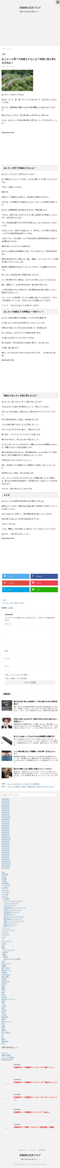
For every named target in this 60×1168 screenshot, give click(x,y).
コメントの (8, 1057)
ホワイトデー (7, 941)
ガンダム (5, 890)
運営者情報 (42, 1150)
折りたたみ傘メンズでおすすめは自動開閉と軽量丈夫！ (35, 736)
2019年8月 (6, 819)
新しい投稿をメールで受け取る (17, 678)
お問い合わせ (22, 1150)
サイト (7, 666)
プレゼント (6, 934)
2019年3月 (6, 830)
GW (3, 872)
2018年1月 (6, 859)
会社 (3, 946)
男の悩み (5, 1017)
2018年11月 (6, 837)
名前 (7, 651)
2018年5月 (6, 850)
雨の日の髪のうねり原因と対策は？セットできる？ (33, 769)
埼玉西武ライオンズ (11, 912)
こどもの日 (6, 885)
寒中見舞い (6, 977)
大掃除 (4, 972)
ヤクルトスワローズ (11, 903)
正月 (3, 1003)
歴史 (3, 1008)
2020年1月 (6, 815)
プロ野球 (6, 899)
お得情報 (5, 874)
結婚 (3, 1026)
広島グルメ (6, 981)
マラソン (6, 928)
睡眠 (4, 954)
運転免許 (5, 1041)
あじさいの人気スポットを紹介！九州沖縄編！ (23, 784)
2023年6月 (6, 799)
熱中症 (5, 952)
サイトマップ (32, 1150)
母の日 (4, 1010)
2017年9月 (6, 868)
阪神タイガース (9, 926)
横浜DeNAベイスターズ (13, 919)
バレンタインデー (8, 930)
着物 (3, 1019)
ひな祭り (5, 888)
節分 (3, 1024)
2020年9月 (6, 806)
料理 (3, 990)
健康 (3, 948)
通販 (3, 1039)
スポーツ (5, 897)
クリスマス (6, 892)
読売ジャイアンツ (10, 923)
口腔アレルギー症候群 (12, 959)
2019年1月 (6, 835)
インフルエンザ (8, 950)
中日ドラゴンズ (9, 905)
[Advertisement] (30, 30)
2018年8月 (6, 844)
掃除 (3, 988)
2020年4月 (6, 810)
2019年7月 (6, 821)
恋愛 (3, 986)
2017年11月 (6, 864)
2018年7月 (6, 846)
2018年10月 (6, 839)
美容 (3, 1028)
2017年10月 (6, 866)
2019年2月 (6, 832)
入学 (3, 961)
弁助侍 (10, 608)
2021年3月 (6, 801)
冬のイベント (7, 963)
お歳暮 (4, 879)
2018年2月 (6, 857)
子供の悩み (6, 975)
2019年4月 (6, 828)
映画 (3, 995)
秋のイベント (7, 1021)
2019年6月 (6, 823)
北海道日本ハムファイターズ (15, 908)
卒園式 (4, 966)
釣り (3, 1044)
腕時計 (4, 1030)
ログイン (5, 1053)
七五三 (4, 943)
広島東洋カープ (9, 914)
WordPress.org (7, 1059)
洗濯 (3, 1012)
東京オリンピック (8, 999)
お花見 (4, 881)
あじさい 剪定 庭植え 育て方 (13, 603)
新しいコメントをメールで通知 (17, 675)
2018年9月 (6, 841)
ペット (4, 937)
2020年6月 (6, 808)
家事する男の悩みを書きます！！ (30, 1159)
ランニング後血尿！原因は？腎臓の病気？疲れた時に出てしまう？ (31, 786)
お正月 (4, 877)
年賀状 (4, 979)
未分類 (4, 997)
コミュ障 (5, 894)
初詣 (4, 1006)
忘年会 (4, 983)
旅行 (3, 992)
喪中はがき (6, 968)
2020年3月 (6, 812)
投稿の (6, 1055)
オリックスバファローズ (13, 901)
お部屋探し (6, 883)
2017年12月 (6, 861)
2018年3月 (6, 855)
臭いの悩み (6, 1032)
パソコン (5, 932)
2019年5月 (6, 826)
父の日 (4, 1015)
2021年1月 (6, 803)
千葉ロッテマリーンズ (12, 910)
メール (7, 658)
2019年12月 (6, 817)
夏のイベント (7, 970)
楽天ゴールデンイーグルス (14, 917)
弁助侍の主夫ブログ (30, 7)
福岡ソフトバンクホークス (14, 921)
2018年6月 (6, 848)
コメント (8, 624)
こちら (15, 1047)
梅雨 (4, 600)
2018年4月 (6, 852)
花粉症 (5, 957)
